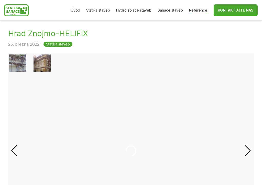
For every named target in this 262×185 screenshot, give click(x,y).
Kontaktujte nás (236, 10)
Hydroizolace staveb (133, 10)
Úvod (75, 10)
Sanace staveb (170, 10)
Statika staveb (98, 10)
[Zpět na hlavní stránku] (16, 10)
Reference (198, 10)
